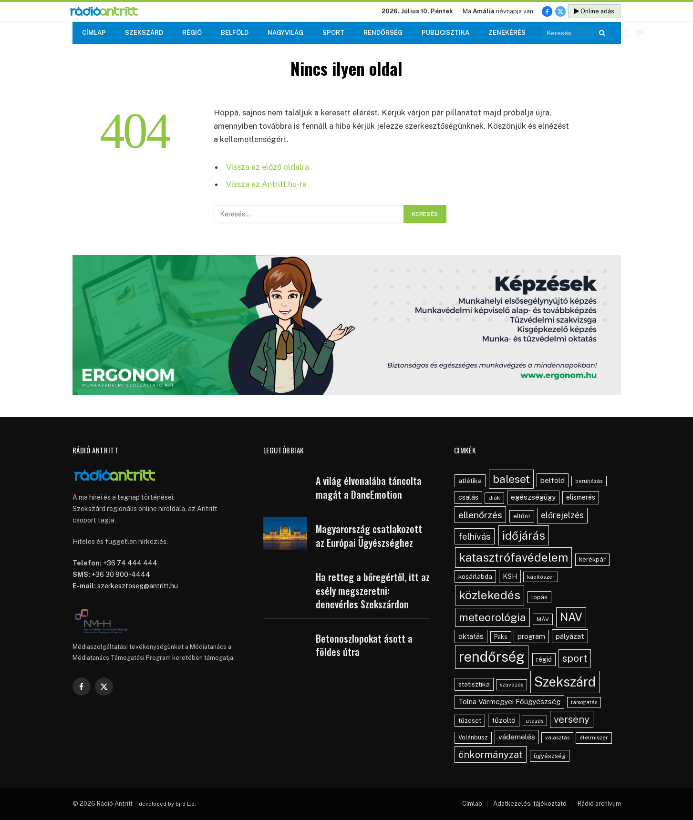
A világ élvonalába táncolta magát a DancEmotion (369, 487)
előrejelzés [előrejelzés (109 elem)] (562, 515)
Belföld (234, 32)
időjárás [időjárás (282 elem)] (523, 535)
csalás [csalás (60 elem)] (468, 497)
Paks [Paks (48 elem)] (500, 636)
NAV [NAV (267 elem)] (571, 617)
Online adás (594, 11)
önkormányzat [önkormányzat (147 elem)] (490, 754)
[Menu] (639, 33)
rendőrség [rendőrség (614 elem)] (492, 656)
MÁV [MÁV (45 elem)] (543, 619)
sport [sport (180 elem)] (574, 658)
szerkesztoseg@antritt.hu (137, 586)
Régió (192, 32)
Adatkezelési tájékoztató (530, 803)
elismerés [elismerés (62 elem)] (580, 497)
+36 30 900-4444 (121, 574)
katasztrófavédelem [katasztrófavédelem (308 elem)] (513, 557)
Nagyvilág (285, 32)
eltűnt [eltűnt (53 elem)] (521, 516)
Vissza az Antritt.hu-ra (266, 184)
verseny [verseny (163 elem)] (572, 719)
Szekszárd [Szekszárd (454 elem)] (565, 681)
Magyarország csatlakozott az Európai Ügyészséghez (369, 535)
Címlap (94, 32)
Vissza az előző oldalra (267, 167)
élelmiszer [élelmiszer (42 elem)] (593, 737)
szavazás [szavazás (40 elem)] (511, 684)
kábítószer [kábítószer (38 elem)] (540, 577)
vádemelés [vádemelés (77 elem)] (516, 736)
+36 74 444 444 (130, 563)
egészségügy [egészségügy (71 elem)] (533, 497)
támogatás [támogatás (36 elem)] (584, 702)
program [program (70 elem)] (531, 636)
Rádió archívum (599, 803)
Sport (333, 32)
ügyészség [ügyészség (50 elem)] (550, 755)
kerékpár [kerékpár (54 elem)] (592, 559)
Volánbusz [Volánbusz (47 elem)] (473, 737)
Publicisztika (445, 32)
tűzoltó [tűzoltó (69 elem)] (504, 720)
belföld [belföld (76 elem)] (552, 480)
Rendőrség (383, 32)
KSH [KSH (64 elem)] (510, 576)
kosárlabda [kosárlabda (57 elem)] (475, 576)
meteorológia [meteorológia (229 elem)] (492, 617)
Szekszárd (144, 32)
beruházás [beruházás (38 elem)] (589, 481)
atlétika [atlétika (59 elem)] (470, 480)
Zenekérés (507, 32)
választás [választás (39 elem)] (557, 737)
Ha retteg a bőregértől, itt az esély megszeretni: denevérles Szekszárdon (373, 590)
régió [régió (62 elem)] (544, 659)
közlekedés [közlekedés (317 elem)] (489, 595)
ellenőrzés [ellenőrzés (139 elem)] (480, 514)
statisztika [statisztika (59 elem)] (474, 684)
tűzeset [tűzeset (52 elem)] (469, 720)
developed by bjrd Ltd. (167, 804)
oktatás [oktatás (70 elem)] (471, 636)
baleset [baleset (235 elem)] (511, 478)
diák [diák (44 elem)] (494, 497)
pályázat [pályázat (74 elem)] (570, 636)
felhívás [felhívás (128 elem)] (474, 536)
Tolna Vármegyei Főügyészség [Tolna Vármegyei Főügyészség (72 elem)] (509, 701)
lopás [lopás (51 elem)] (539, 597)
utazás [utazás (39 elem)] (534, 721)
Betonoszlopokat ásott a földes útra (364, 645)
